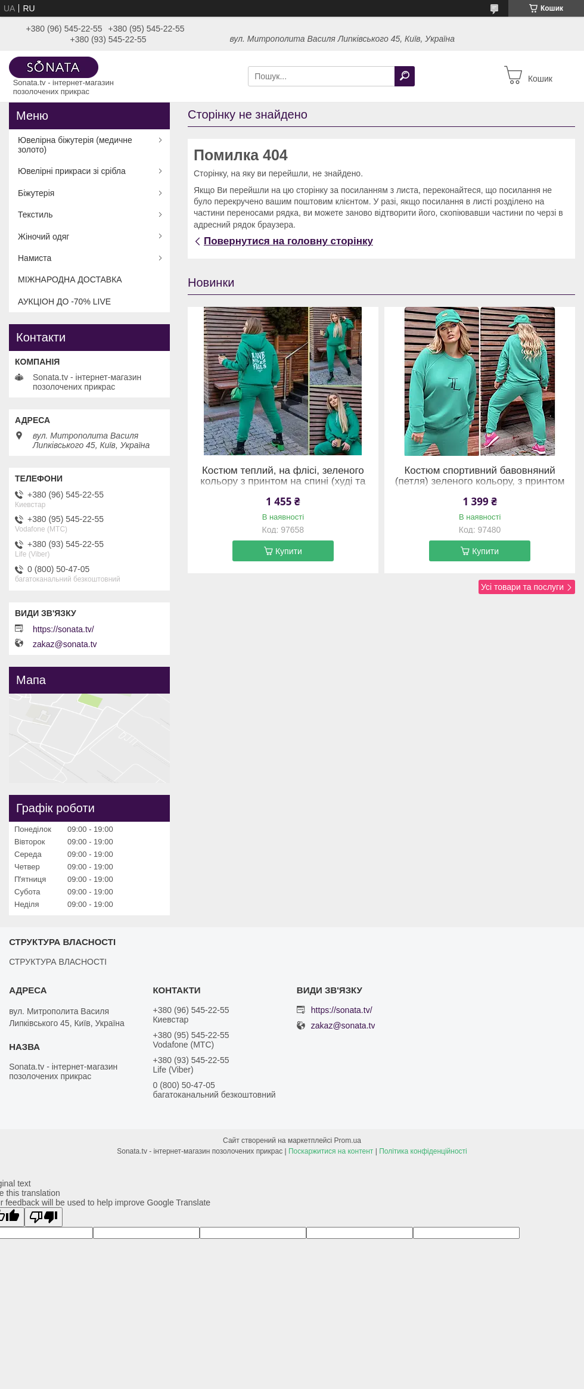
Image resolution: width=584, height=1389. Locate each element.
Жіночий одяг (43, 236)
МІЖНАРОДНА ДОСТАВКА (70, 279)
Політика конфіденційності (423, 1151)
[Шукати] (404, 76)
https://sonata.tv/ (63, 629)
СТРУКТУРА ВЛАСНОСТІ (58, 962)
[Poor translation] (43, 1217)
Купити (288, 551)
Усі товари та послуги (522, 587)
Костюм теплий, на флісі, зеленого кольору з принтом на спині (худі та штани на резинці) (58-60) (282, 481)
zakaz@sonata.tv (65, 644)
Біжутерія (36, 193)
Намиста (34, 258)
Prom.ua (347, 1140)
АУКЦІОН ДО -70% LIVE (64, 301)
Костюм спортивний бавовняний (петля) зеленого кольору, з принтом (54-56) (480, 481)
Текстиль (35, 214)
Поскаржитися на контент (330, 1151)
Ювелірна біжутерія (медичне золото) (75, 144)
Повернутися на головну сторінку (288, 241)
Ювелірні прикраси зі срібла (72, 171)
